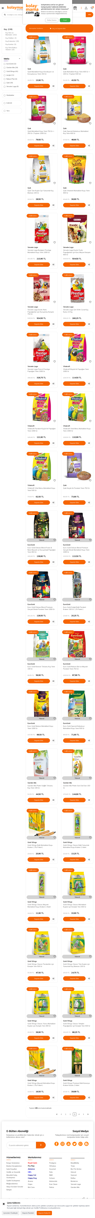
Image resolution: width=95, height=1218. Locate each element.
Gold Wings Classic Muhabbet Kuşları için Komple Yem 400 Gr (74, 906)
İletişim (9, 1190)
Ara (89, 14)
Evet (65, 20)
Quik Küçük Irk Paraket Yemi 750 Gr (76, 488)
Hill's (29, 1172)
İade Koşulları (11, 1169)
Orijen (30, 1184)
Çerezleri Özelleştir (10, 1213)
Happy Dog (32, 1178)
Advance (31, 1169)
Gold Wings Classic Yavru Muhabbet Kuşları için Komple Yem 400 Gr (41, 1025)
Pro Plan (31, 1166)
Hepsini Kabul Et (44, 1213)
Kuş (8, 29)
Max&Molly (75, 1163)
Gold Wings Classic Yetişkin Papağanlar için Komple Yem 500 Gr (76, 1025)
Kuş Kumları (11, 44)
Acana (30, 1181)
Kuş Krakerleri (12, 41)
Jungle (9, 75)
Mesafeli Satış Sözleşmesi (11, 1176)
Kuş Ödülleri (11, 38)
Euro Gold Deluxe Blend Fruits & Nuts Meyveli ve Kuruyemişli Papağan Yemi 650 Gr (42, 550)
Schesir (52, 1178)
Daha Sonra (51, 20)
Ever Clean (53, 1184)
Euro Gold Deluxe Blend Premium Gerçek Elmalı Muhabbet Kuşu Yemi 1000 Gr (76, 550)
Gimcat (73, 1172)
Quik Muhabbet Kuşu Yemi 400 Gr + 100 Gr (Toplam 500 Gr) (76, 73)
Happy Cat (32, 1175)
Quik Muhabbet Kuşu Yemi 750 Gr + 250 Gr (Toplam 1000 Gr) (41, 132)
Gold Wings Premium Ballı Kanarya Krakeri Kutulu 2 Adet (76, 1084)
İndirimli (8, 103)
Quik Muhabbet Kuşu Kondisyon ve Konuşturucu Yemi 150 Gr (41, 73)
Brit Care (31, 1187)
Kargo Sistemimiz (13, 1163)
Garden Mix (11, 68)
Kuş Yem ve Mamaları (11, 34)
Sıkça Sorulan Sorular (14, 1187)
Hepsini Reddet (28, 1213)
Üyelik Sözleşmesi (13, 1181)
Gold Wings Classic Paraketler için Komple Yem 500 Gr (41, 965)
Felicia (51, 1187)
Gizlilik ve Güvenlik (13, 1172)
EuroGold (10, 64)
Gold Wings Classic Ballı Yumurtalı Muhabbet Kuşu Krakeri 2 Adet (76, 846)
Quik (8, 83)
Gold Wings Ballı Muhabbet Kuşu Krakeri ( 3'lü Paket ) (40, 846)
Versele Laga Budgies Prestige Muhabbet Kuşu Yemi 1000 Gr (39, 251)
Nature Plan (10, 79)
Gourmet (52, 1169)
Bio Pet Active (76, 1169)
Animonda (53, 1181)
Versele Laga (76, 1184)
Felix (51, 1172)
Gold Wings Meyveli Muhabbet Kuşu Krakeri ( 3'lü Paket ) (41, 1084)
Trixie (73, 1166)
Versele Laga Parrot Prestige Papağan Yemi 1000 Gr (39, 370)
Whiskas (52, 1166)
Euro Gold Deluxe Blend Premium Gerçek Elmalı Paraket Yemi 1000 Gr (41, 608)
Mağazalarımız (12, 1184)
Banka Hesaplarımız (14, 1166)
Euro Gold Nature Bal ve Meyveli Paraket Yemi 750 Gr (75, 668)
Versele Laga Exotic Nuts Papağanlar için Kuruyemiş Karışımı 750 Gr (41, 312)
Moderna (74, 1181)
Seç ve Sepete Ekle (58, 28)
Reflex (73, 1178)
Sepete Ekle (38, 86)
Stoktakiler (9, 95)
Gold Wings (11, 71)
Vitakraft (66, 366)
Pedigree (52, 1163)
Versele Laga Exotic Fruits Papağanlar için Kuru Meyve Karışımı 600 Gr (76, 252)
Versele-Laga (11, 86)
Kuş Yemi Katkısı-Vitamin (11, 49)
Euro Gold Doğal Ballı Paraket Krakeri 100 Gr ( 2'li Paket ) (74, 608)
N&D (51, 1175)
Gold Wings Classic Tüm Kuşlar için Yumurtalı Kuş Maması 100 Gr (76, 965)
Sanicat (74, 1175)
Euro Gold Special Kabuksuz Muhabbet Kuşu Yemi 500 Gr (74, 727)
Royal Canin (32, 1163)
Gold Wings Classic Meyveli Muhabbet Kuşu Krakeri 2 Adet (39, 906)
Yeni (7, 111)
